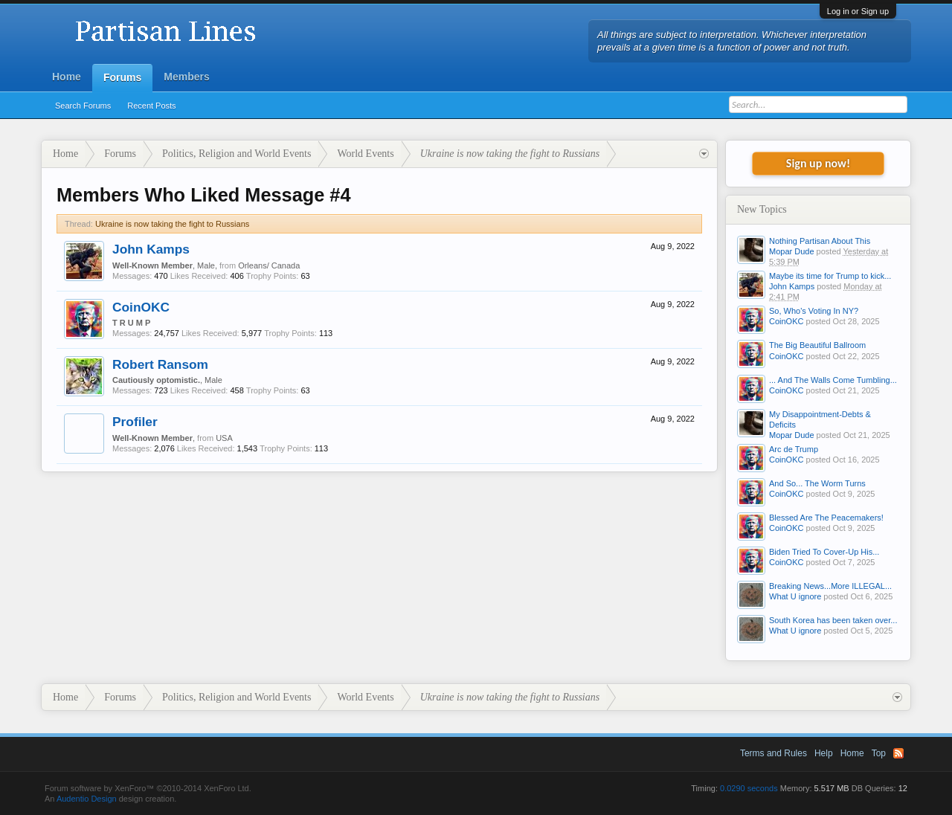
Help (823, 753)
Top (879, 753)
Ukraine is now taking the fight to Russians (172, 223)
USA (224, 438)
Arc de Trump (793, 449)
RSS (898, 753)
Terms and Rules (773, 753)
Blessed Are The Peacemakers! (826, 517)
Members (186, 77)
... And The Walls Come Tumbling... (833, 380)
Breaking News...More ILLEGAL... (830, 586)
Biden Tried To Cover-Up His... (824, 551)
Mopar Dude (791, 251)
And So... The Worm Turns (817, 483)
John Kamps (151, 249)
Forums (122, 77)
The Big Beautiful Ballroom (817, 345)
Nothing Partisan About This (819, 240)
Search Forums (83, 105)
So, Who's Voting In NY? (813, 310)
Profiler (135, 421)
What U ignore (795, 596)
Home (66, 77)
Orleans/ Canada (269, 265)
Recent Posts (151, 105)
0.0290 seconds (749, 788)
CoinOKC (141, 307)
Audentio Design (87, 798)
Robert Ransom (160, 364)
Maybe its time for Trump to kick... (830, 275)
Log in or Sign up (858, 11)
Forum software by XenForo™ (148, 788)
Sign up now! (818, 163)
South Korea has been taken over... (833, 620)
